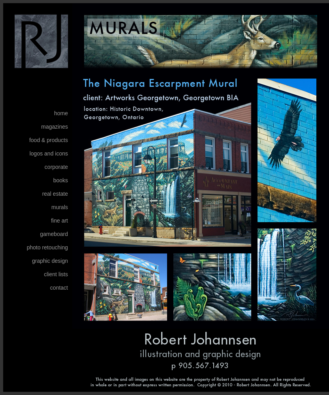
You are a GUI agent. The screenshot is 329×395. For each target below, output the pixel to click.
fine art (59, 220)
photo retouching (47, 247)
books (60, 180)
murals (59, 207)
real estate (55, 194)
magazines (54, 127)
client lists (56, 274)
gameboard (54, 234)
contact (59, 288)
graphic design (50, 261)
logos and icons (49, 153)
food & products (48, 140)
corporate (56, 167)
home (61, 113)
